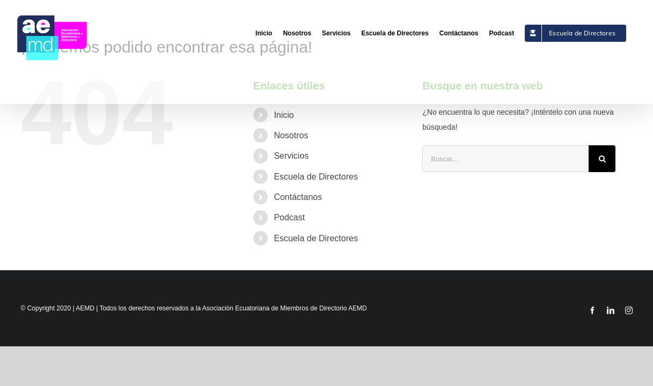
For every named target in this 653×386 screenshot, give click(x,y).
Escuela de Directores (316, 176)
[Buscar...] (505, 158)
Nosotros (291, 135)
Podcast (289, 217)
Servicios (291, 155)
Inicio (284, 115)
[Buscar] (602, 158)
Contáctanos (298, 197)
